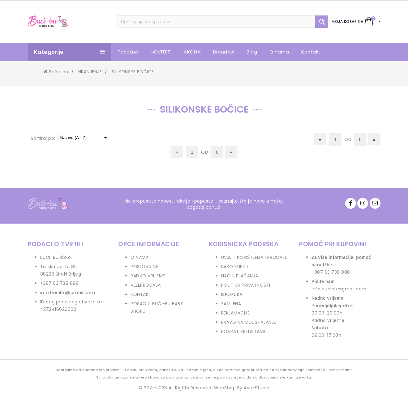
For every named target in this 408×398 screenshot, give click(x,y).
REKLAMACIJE (235, 313)
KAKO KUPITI (234, 266)
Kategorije (69, 52)
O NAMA (139, 257)
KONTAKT (141, 294)
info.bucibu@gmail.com (67, 292)
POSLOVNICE (144, 266)
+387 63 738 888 (59, 283)
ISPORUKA (232, 294)
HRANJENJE (90, 72)
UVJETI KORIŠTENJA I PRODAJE (254, 257)
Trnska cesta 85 (58, 266)
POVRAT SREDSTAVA (243, 331)
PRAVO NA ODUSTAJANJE (248, 322)
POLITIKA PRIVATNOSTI (245, 285)
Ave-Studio (256, 388)
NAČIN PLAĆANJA (239, 276)
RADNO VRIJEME (148, 276)
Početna (55, 72)
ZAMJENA (231, 304)
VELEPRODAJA (146, 285)
